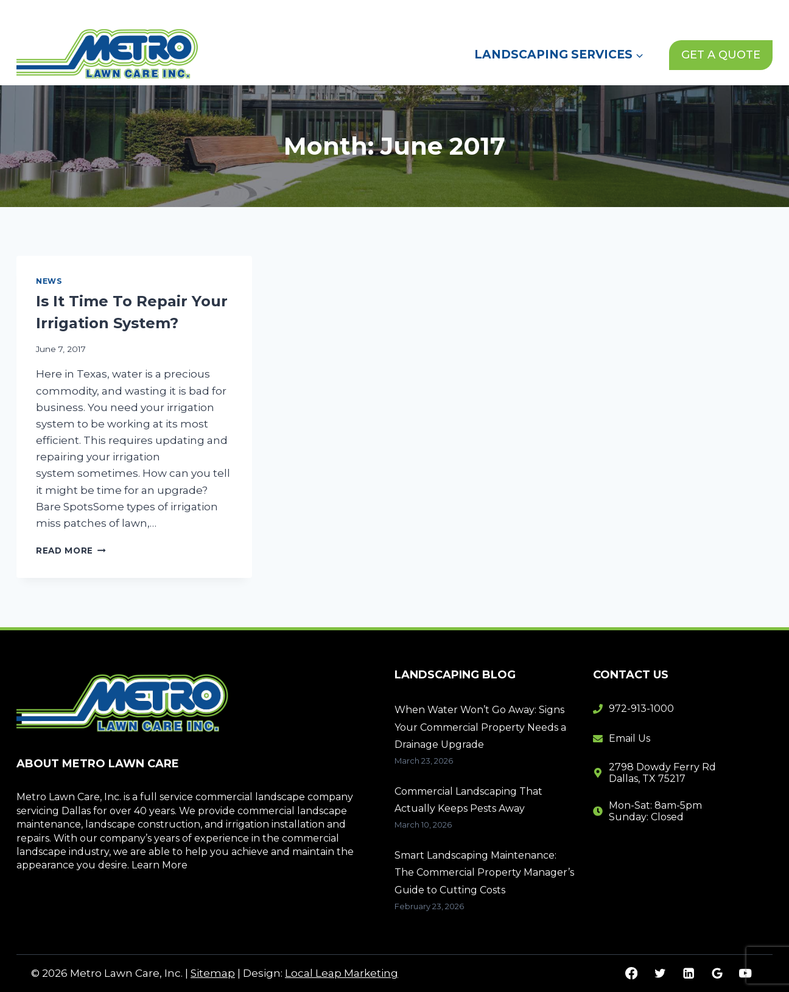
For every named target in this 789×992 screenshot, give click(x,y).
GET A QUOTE (720, 55)
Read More (71, 550)
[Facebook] (631, 973)
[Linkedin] (688, 973)
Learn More (160, 865)
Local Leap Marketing (341, 973)
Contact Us (625, 11)
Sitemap (213, 973)
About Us (506, 11)
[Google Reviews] (716, 973)
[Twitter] (659, 973)
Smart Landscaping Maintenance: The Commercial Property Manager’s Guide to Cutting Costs (484, 873)
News (564, 11)
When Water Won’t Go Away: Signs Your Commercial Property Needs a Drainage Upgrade (480, 727)
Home (447, 11)
